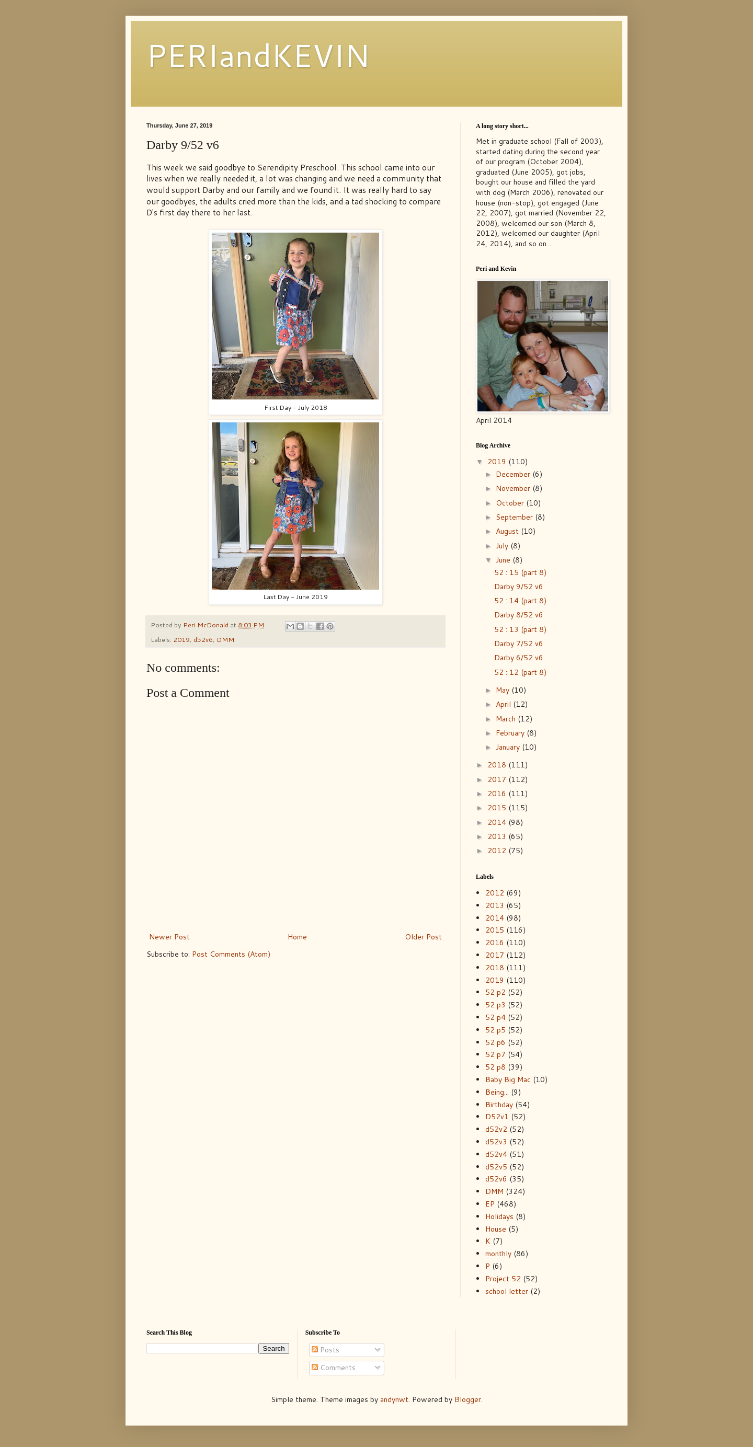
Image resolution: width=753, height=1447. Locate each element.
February (511, 733)
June (504, 560)
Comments (334, 1367)
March (507, 719)
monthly (498, 1253)
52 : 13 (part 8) (520, 629)
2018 (497, 765)
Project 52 (503, 1278)
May (503, 690)
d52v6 (203, 639)
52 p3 (495, 1005)
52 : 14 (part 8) (520, 600)
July (503, 546)
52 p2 (495, 992)
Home (297, 937)
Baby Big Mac (508, 1079)
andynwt (394, 1399)
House (495, 1229)
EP (490, 1204)
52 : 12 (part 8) (520, 672)
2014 (497, 822)
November (514, 488)
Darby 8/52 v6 (518, 615)
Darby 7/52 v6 (518, 643)
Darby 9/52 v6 (518, 586)
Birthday (499, 1104)
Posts (325, 1350)
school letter (506, 1291)
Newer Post (169, 937)
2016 (497, 793)
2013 (497, 836)
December (514, 474)
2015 (497, 807)
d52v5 (496, 1167)
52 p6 (495, 1042)
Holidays (499, 1216)
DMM (225, 639)
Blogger (467, 1399)
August (508, 531)
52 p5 (495, 1030)
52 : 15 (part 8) (520, 572)
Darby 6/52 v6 (518, 657)
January (509, 747)
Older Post (423, 937)
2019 (181, 639)
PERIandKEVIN (258, 54)
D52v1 (497, 1116)
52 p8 (495, 1067)
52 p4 (495, 1017)
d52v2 (496, 1129)
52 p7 (495, 1054)
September (515, 517)
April (504, 704)
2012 (497, 850)
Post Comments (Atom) (231, 954)
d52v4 (496, 1154)
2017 (497, 779)
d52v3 (496, 1141)
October (511, 503)
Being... (497, 1092)
